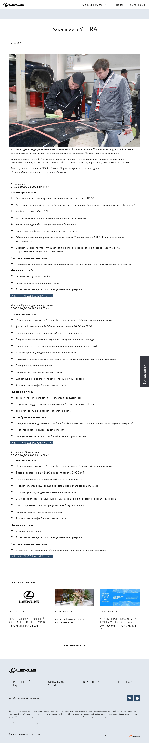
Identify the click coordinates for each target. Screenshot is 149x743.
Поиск (117, 4)
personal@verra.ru (56, 171)
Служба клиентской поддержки (24, 698)
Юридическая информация (26, 722)
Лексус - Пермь (137, 4)
